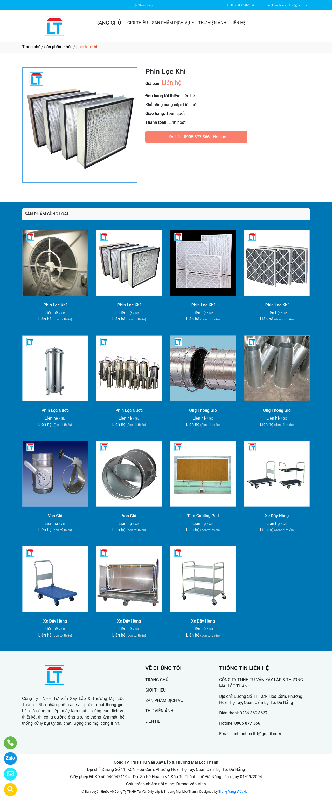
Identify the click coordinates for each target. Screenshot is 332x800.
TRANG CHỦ (106, 23)
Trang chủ (31, 46)
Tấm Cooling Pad (203, 515)
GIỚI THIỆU (137, 22)
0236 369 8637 (254, 712)
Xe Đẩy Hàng (277, 515)
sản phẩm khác (58, 46)
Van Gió (55, 515)
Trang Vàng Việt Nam (234, 792)
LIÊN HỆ (238, 22)
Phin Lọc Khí (55, 305)
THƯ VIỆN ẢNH (212, 22)
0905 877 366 (197, 136)
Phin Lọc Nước (55, 410)
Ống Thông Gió (203, 410)
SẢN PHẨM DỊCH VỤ (171, 22)
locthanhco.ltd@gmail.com (256, 733)
